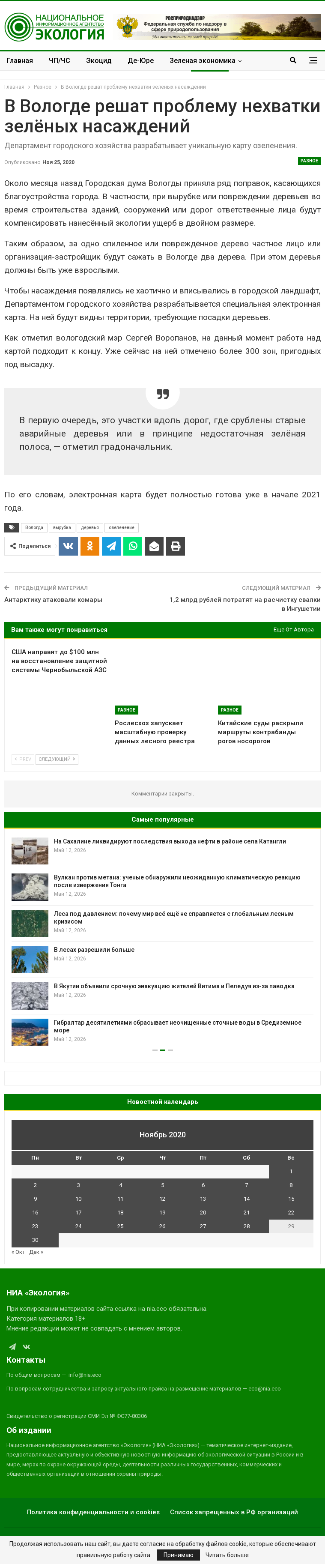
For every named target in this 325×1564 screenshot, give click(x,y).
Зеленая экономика (203, 61)
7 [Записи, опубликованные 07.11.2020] (246, 1185)
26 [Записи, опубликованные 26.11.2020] (162, 1226)
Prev (23, 759)
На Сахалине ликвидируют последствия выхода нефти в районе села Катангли (170, 841)
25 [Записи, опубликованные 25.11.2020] (120, 1226)
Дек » (36, 1252)
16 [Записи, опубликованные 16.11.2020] (35, 1212)
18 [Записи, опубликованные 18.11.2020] (120, 1212)
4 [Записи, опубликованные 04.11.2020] (120, 1185)
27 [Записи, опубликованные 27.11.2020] (203, 1226)
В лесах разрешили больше (94, 949)
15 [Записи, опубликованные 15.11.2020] (291, 1199)
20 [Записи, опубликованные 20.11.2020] (203, 1212)
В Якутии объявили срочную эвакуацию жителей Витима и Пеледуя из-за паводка (174, 986)
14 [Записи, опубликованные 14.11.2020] (247, 1199)
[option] (162, 941)
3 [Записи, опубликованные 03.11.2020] (78, 1185)
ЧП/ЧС (59, 61)
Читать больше (227, 1555)
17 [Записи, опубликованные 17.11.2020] (78, 1212)
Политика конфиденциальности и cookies (93, 1512)
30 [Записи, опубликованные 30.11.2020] (35, 1240)
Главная (20, 61)
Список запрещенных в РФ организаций (234, 1512)
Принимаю (179, 1555)
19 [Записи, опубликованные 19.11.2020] (162, 1212)
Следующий (57, 759)
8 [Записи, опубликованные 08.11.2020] (290, 1185)
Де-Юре (141, 61)
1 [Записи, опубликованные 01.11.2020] (290, 1171)
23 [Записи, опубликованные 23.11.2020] (35, 1226)
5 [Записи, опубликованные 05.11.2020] (162, 1185)
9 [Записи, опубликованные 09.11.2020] (35, 1199)
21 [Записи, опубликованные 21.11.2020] (247, 1212)
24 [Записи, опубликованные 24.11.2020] (78, 1226)
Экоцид (99, 61)
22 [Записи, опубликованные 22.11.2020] (291, 1212)
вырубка (62, 527)
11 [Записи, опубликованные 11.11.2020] (120, 1199)
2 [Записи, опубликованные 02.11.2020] (35, 1185)
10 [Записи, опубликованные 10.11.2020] (78, 1199)
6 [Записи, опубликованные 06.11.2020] (203, 1185)
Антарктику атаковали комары (53, 600)
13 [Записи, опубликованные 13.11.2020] (203, 1199)
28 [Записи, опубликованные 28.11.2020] (247, 1226)
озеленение (121, 527)
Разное (309, 160)
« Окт (18, 1252)
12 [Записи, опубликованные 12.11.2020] (162, 1199)
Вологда (34, 527)
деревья (90, 527)
